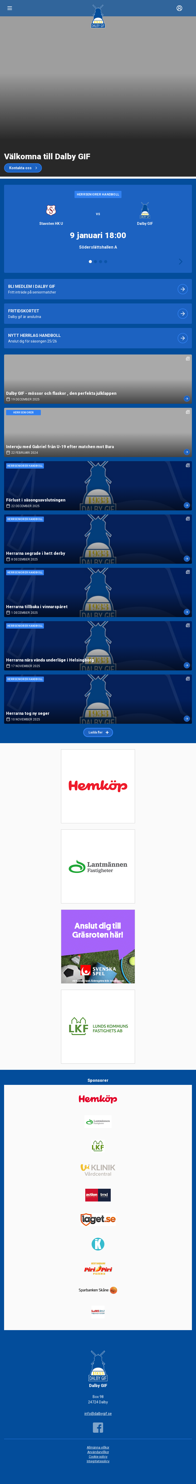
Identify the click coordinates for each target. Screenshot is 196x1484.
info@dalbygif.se (98, 1414)
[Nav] (9, 8)
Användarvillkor (98, 1452)
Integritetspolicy (98, 1461)
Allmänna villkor (98, 1447)
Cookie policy (98, 1456)
